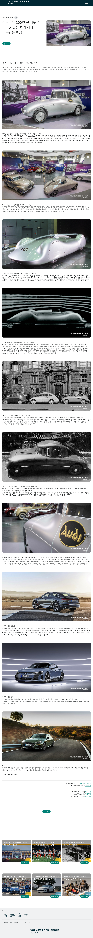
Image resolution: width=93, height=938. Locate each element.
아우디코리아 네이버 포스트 (82, 783)
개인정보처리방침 (7, 923)
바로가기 (88, 792)
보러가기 (88, 785)
